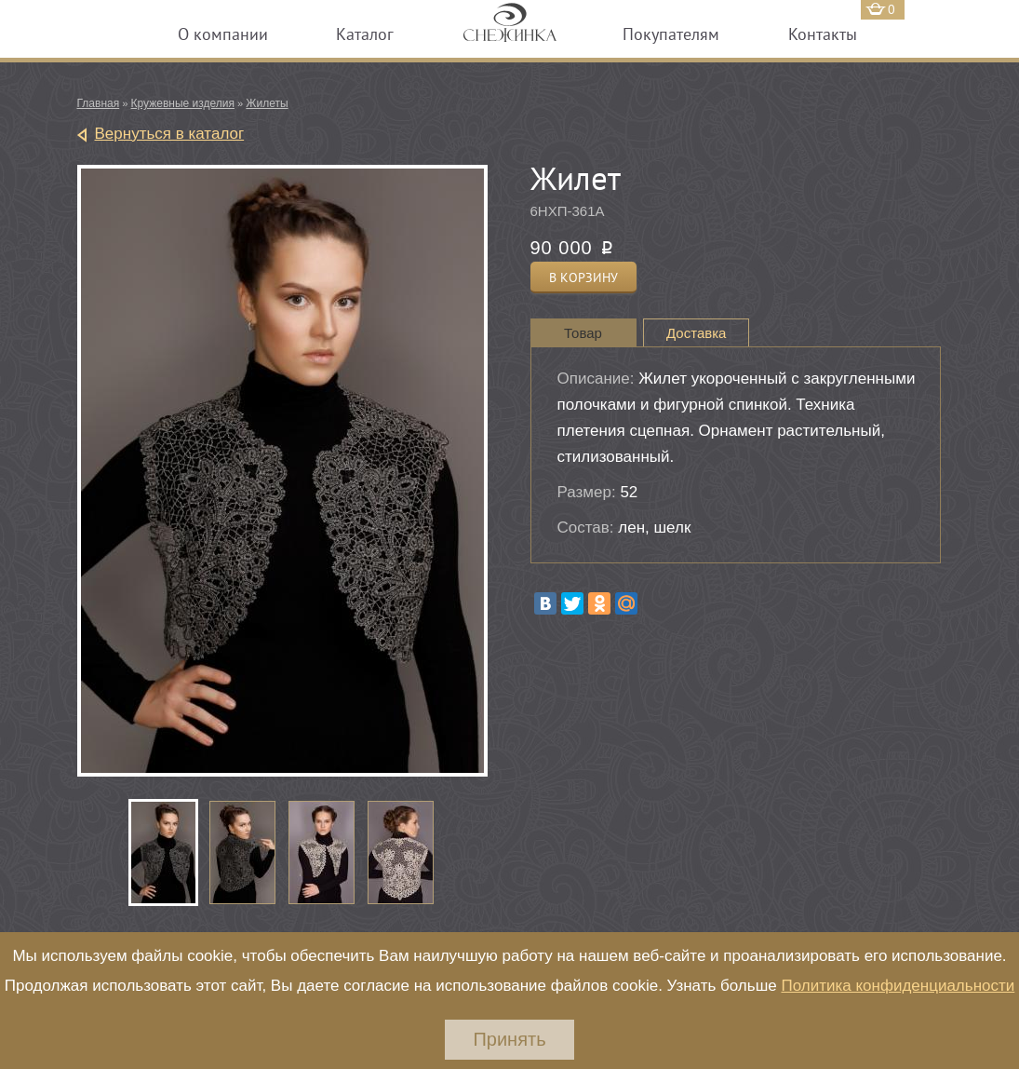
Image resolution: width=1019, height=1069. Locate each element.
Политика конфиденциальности (897, 986)
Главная (98, 103)
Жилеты (267, 103)
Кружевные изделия (183, 103)
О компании (223, 34)
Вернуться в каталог (170, 133)
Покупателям (671, 34)
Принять (509, 1039)
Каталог (365, 34)
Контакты (822, 34)
